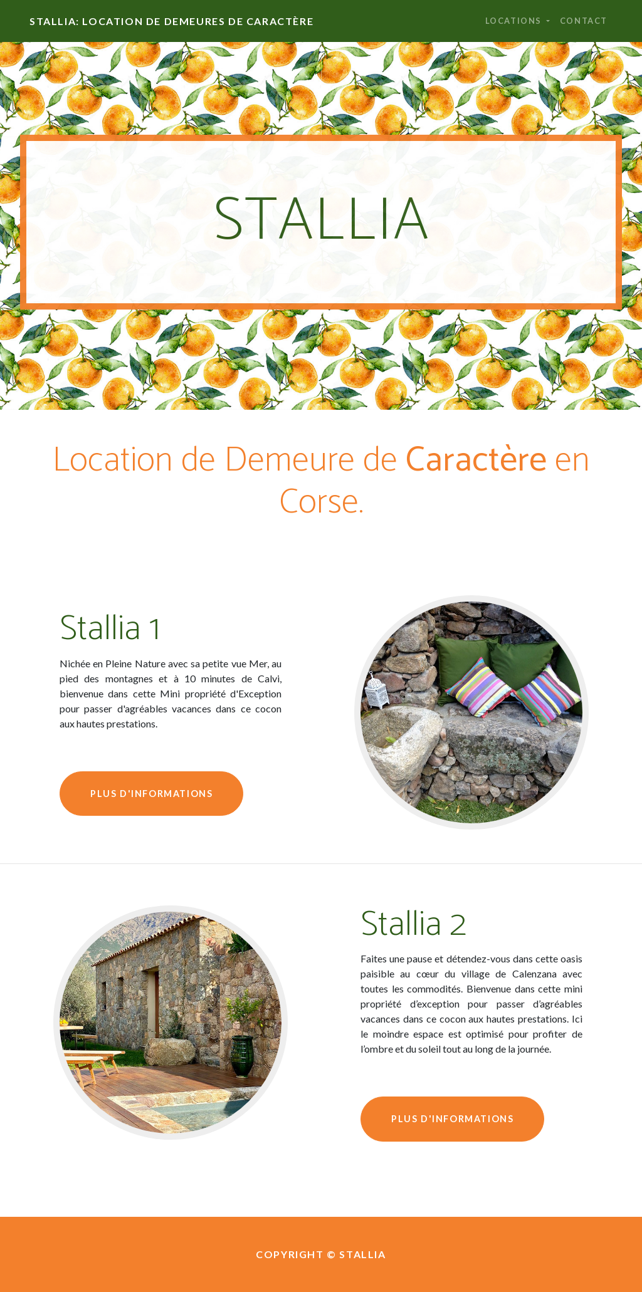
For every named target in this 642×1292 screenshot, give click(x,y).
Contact (584, 21)
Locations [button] (514, 21)
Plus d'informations (151, 793)
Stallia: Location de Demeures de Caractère (171, 21)
